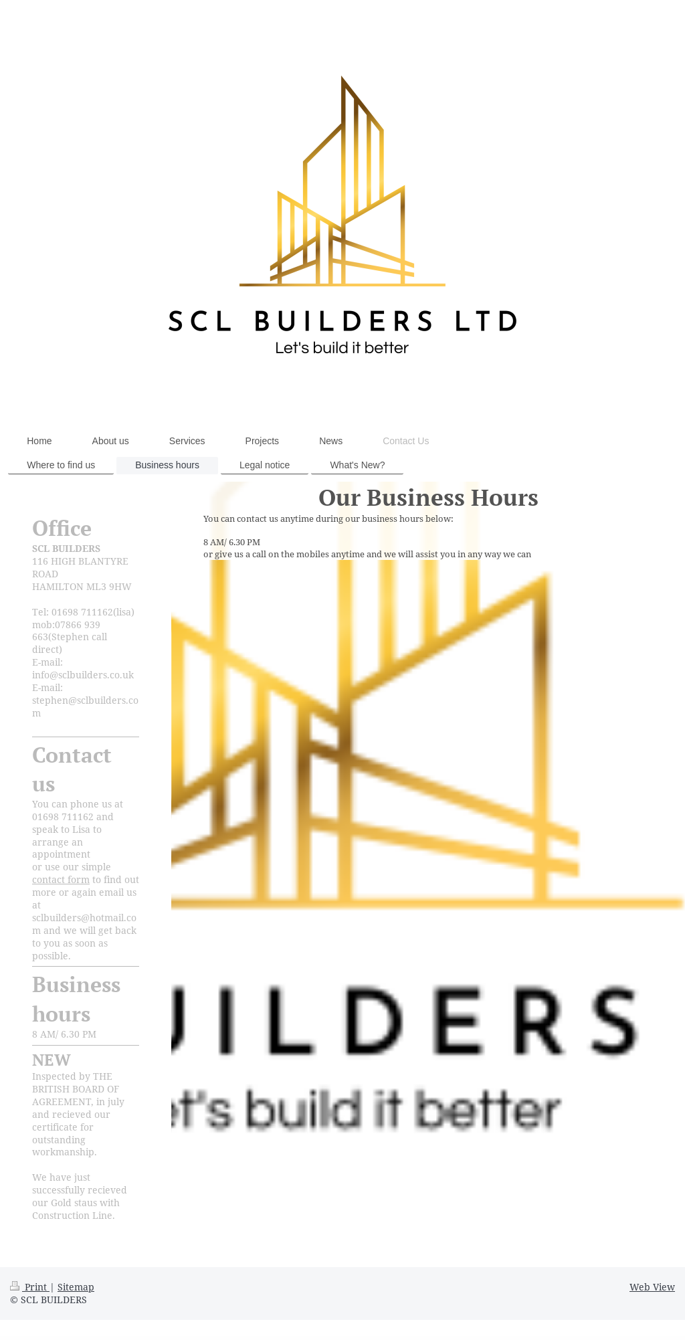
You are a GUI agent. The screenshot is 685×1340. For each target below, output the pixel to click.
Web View (652, 1286)
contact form (61, 879)
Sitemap (76, 1286)
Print (30, 1286)
